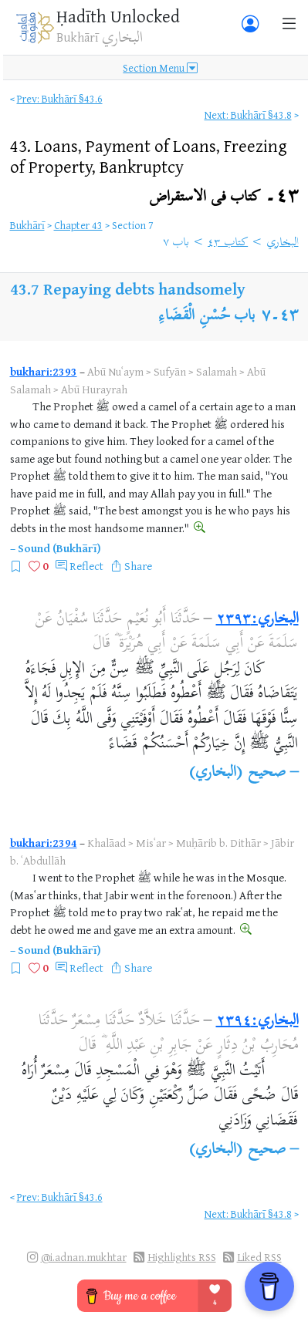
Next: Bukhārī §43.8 (248, 114)
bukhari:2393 (43, 371)
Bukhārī (27, 225)
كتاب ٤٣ (228, 243)
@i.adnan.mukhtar (84, 1257)
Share (138, 566)
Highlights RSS (181, 1257)
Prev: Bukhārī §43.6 (60, 98)
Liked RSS (259, 1257)
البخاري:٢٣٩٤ (257, 1021)
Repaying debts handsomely (144, 289)
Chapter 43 (78, 225)
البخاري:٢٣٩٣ (257, 619)
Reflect (86, 566)
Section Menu (160, 67)
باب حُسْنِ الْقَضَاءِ (207, 316)
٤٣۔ (224, 197)
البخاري (283, 243)
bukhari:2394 (43, 842)
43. (148, 156)
